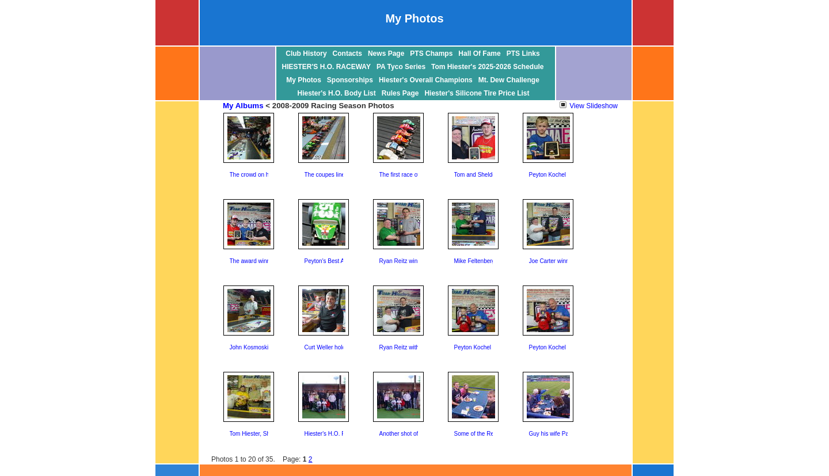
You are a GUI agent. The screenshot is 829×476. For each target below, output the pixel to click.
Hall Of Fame (479, 53)
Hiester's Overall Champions (426, 80)
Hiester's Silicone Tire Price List (476, 93)
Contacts (347, 53)
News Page (386, 53)
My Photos (303, 80)
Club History (306, 53)
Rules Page (400, 93)
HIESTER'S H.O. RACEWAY (326, 67)
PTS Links (523, 53)
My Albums (243, 105)
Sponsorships (350, 80)
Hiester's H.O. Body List (337, 93)
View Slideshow (589, 106)
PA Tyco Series (401, 67)
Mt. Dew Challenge (508, 80)
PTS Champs (431, 53)
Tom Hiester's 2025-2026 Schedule (487, 67)
